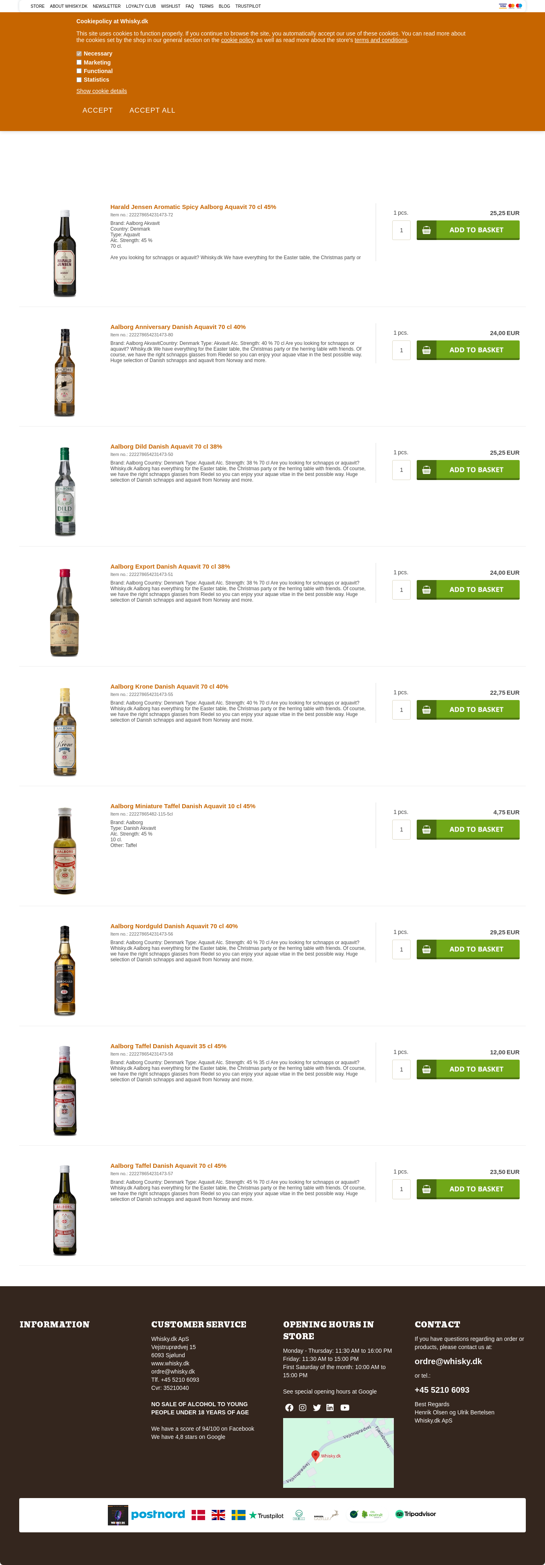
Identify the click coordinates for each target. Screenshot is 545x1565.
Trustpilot (248, 6)
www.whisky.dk (170, 1363)
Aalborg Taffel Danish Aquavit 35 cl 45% (168, 1046)
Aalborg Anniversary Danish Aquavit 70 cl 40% (178, 326)
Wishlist (170, 6)
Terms (206, 6)
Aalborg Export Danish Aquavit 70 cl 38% (170, 566)
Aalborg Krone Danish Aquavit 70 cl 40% (169, 686)
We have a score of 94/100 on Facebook (202, 1428)
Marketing (97, 62)
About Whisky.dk (68, 6)
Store (38, 6)
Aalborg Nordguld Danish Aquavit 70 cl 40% (174, 926)
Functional (98, 71)
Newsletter (107, 6)
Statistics (96, 79)
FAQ (190, 6)
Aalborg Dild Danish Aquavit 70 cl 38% (166, 446)
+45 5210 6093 (442, 1390)
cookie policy (237, 40)
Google (367, 1391)
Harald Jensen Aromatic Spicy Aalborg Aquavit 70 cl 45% (193, 206)
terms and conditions (381, 40)
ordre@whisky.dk (173, 1371)
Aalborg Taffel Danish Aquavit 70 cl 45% (168, 1165)
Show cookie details (101, 91)
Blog (224, 6)
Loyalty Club (141, 6)
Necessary (98, 53)
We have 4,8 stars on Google (188, 1437)
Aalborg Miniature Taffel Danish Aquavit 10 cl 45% (182, 806)
